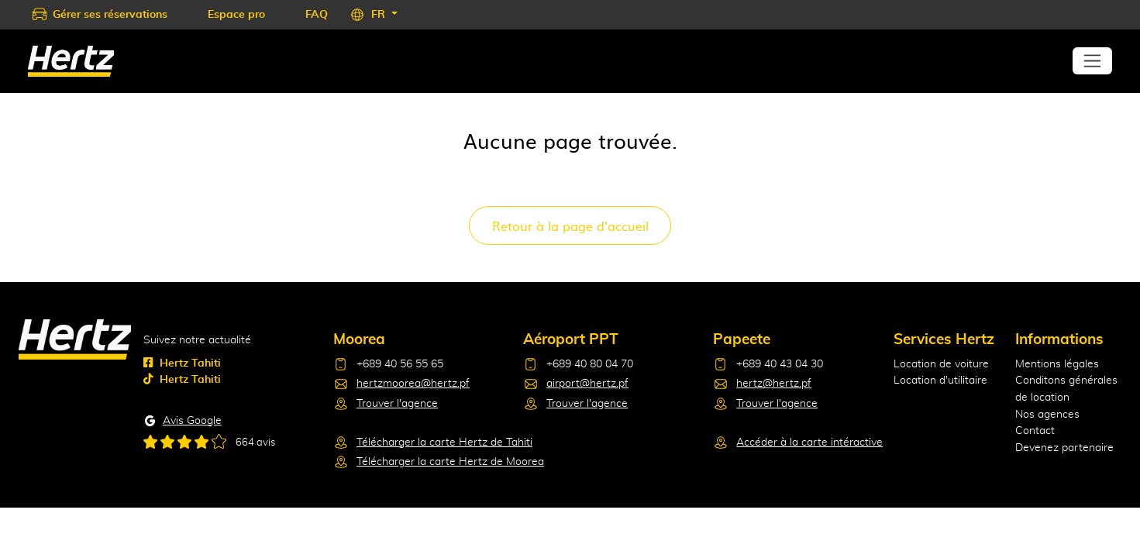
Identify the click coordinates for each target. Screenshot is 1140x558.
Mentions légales (1057, 364)
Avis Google (192, 420)
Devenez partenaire (1064, 447)
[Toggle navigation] (1092, 60)
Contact (1035, 430)
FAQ (316, 14)
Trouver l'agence (397, 403)
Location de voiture (941, 364)
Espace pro (236, 14)
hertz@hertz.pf (773, 383)
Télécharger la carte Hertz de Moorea (450, 461)
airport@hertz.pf (587, 383)
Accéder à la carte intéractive (809, 442)
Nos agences (1047, 414)
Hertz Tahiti (182, 363)
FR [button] (379, 14)
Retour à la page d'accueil (570, 225)
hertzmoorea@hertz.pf (413, 383)
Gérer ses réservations (110, 14)
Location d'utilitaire (940, 380)
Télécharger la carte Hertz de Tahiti (444, 442)
